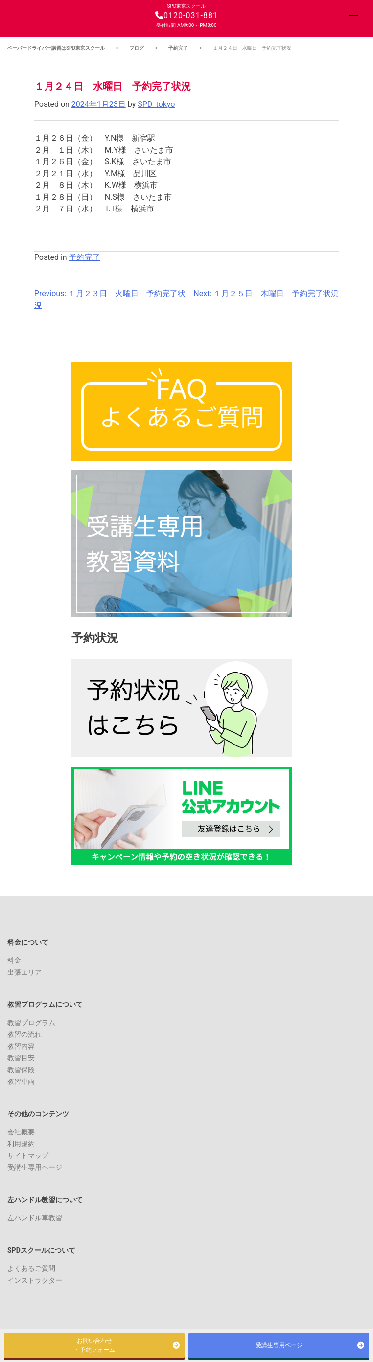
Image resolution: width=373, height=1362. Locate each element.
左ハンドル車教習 (34, 1218)
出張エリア (24, 972)
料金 (14, 960)
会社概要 (21, 1132)
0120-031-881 (186, 15)
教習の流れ (24, 1034)
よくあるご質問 (31, 1268)
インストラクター (34, 1280)
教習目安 (21, 1058)
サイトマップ (27, 1155)
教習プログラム (31, 1023)
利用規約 (21, 1144)
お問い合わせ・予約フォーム (94, 1345)
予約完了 (84, 257)
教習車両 (21, 1081)
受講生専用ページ (34, 1167)
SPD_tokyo (156, 104)
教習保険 (21, 1070)
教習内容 (21, 1046)
